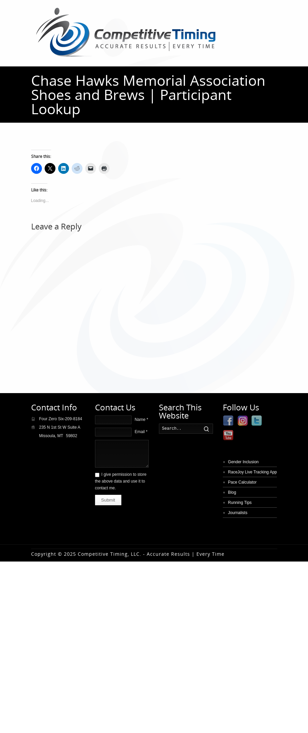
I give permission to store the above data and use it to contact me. (120, 481)
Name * (141, 419)
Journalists (237, 512)
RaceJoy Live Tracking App (252, 472)
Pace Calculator (242, 482)
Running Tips (240, 502)
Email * (141, 431)
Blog (232, 492)
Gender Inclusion (243, 462)
